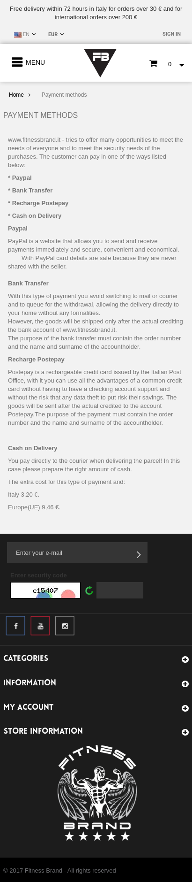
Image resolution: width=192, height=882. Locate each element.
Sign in (171, 34)
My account (28, 708)
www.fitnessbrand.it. (90, 329)
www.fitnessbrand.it (34, 139)
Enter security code (38, 575)
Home (16, 95)
